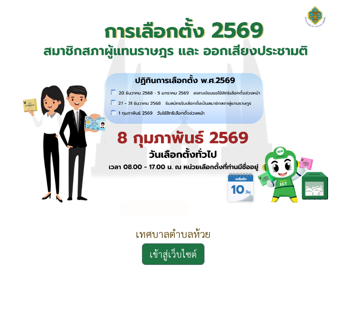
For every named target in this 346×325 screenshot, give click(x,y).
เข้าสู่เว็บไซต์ (173, 254)
